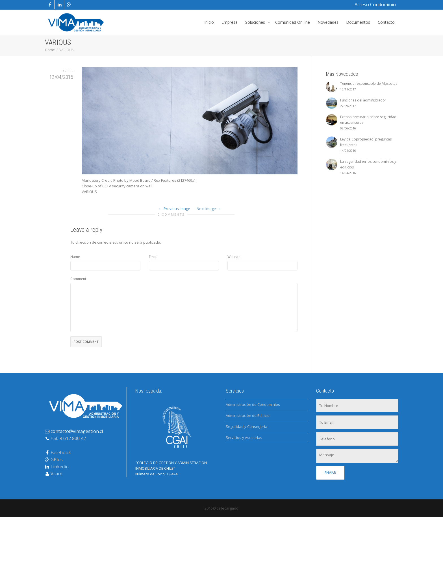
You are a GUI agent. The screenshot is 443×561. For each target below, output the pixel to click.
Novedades (328, 22)
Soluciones (255, 22)
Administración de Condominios (253, 404)
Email (153, 256)
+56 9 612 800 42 (68, 438)
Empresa (230, 22)
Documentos (358, 22)
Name (75, 256)
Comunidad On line (292, 22)
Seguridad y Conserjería (246, 426)
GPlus (57, 459)
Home (50, 49)
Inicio (209, 22)
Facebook (61, 452)
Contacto (386, 22)
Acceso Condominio (375, 4)
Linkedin (60, 466)
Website (233, 256)
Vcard (56, 474)
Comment (78, 278)
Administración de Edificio (248, 415)
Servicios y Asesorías (244, 437)
